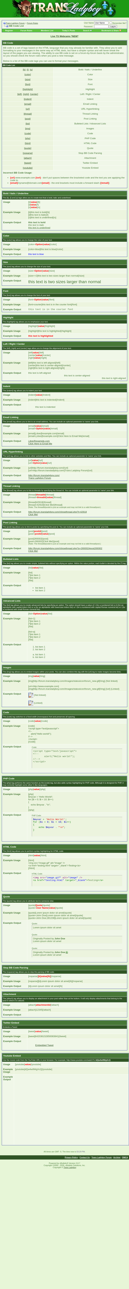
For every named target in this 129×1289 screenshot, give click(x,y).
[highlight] (28, 89)
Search (86, 30)
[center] (34, 94)
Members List (47, 30)
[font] (27, 84)
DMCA (125, 1157)
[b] (24, 69)
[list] (28, 123)
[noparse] (28, 153)
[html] (28, 143)
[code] (27, 133)
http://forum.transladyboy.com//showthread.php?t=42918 (57, 512)
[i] (27, 69)
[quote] (27, 148)
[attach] (28, 158)
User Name (89, 23)
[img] (27, 128)
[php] (27, 138)
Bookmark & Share (111, 30)
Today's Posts (68, 30)
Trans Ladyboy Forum (15, 23)
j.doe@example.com (39, 441)
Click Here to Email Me (40, 443)
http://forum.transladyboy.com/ (44, 475)
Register (9, 30)
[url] (28, 109)
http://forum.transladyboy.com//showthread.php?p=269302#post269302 (65, 548)
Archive (116, 1157)
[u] (31, 69)
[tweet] (27, 163)
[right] (26, 94)
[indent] (28, 99)
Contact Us (85, 1157)
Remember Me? (118, 23)
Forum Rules (32, 23)
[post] (28, 118)
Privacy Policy (71, 1157)
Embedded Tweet (44, 1045)
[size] (27, 79)
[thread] (28, 113)
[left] (19, 94)
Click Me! (33, 514)
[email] (27, 104)
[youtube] (28, 167)
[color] (27, 74)
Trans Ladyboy (69, 1167)
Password (88, 26)
